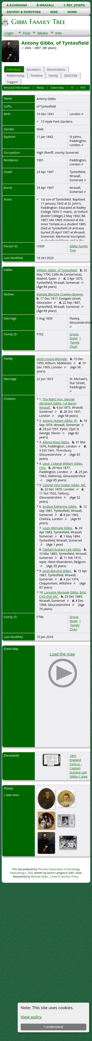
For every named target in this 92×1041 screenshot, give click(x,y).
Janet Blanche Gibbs (57, 571)
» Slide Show (11, 795)
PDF (82, 88)
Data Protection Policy (65, 876)
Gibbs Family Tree (37, 21)
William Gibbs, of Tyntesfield (57, 270)
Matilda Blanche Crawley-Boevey (60, 294)
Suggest (12, 82)
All (72, 88)
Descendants (56, 69)
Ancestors (34, 69)
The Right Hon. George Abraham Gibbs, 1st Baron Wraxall (58, 403)
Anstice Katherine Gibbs (59, 506)
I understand (53, 1027)
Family (53, 75)
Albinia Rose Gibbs (56, 442)
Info (58, 33)
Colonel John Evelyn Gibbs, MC (64, 485)
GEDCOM (70, 75)
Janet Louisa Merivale (52, 359)
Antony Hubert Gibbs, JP (60, 421)
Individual (14, 69)
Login (9, 33)
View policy (31, 1017)
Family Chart (75, 344)
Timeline (37, 75)
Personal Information (17, 88)
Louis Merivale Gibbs (57, 528)
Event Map (57, 88)
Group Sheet (74, 336)
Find (26, 33)
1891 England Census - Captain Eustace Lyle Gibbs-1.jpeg (78, 766)
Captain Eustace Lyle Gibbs (62, 549)
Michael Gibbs (39, 876)
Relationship (15, 75)
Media (42, 33)
